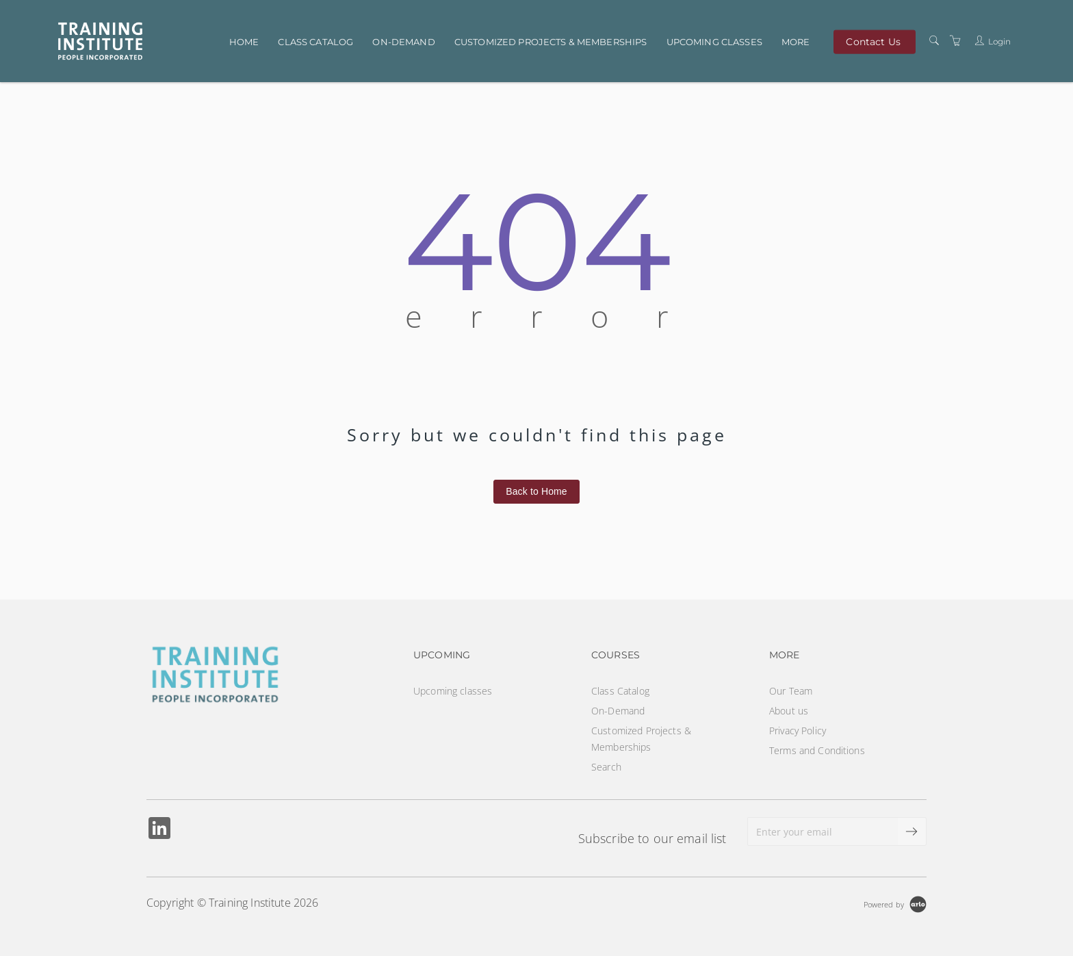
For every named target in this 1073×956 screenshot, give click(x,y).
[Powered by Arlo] (895, 903)
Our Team (790, 690)
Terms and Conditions (817, 750)
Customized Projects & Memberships (550, 41)
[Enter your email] (823, 831)
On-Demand (403, 41)
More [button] (795, 41)
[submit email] (912, 831)
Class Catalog (315, 41)
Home (244, 41)
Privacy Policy (797, 730)
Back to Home (536, 491)
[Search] (934, 41)
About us (788, 710)
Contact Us (873, 41)
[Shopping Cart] (955, 40)
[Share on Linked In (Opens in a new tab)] (159, 829)
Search (606, 766)
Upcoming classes (714, 41)
